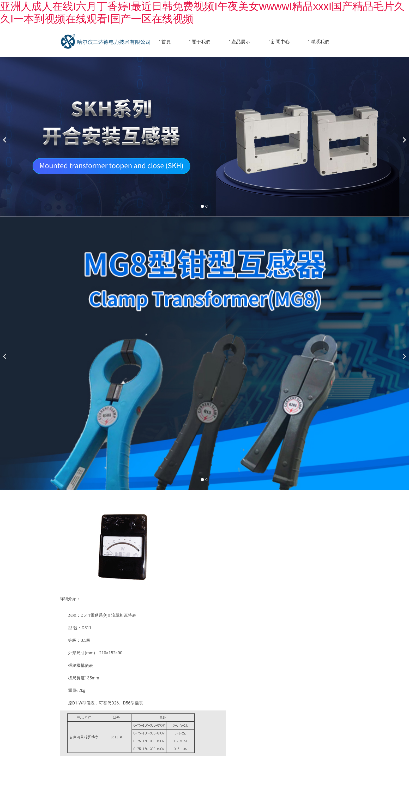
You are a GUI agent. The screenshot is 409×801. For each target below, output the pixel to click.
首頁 (166, 41)
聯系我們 (320, 41)
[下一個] (404, 137)
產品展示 (240, 41)
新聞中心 (280, 41)
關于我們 (201, 41)
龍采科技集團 (227, 781)
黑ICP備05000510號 (258, 781)
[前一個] (5, 137)
